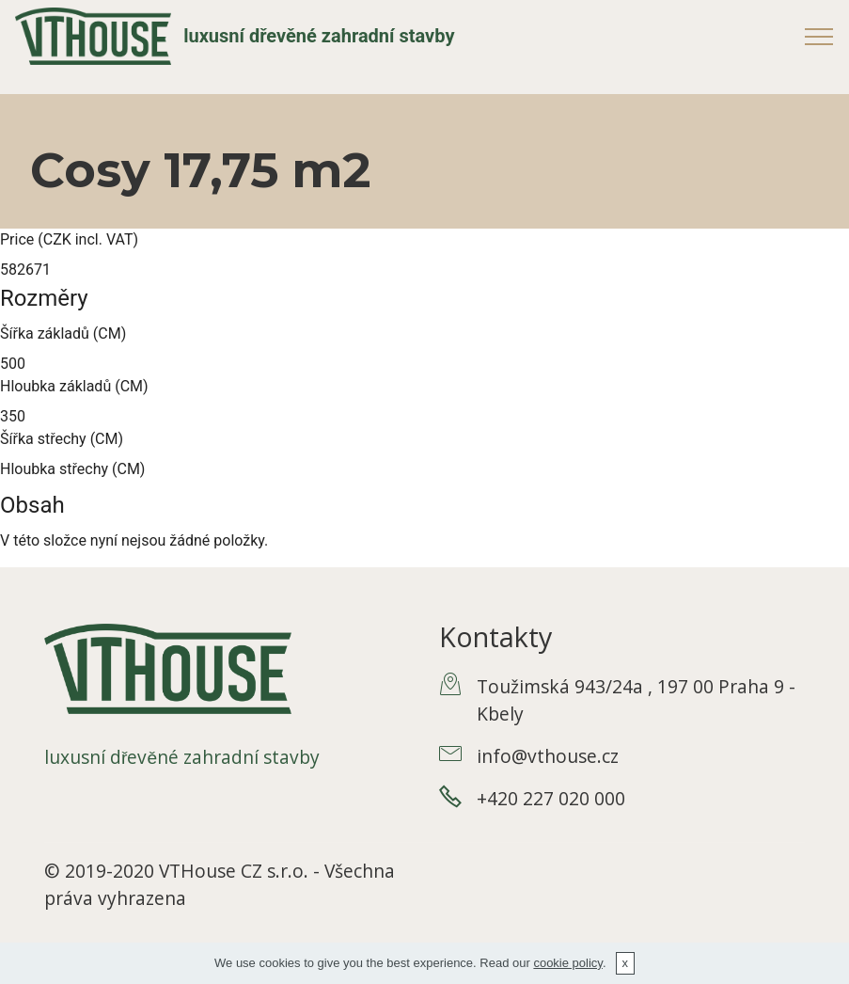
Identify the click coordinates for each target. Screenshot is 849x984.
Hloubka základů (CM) (74, 386)
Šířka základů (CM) (63, 333)
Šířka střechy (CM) (61, 439)
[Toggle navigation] (819, 35)
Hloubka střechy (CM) (72, 469)
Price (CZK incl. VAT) (69, 239)
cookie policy (567, 963)
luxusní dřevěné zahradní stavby (318, 36)
